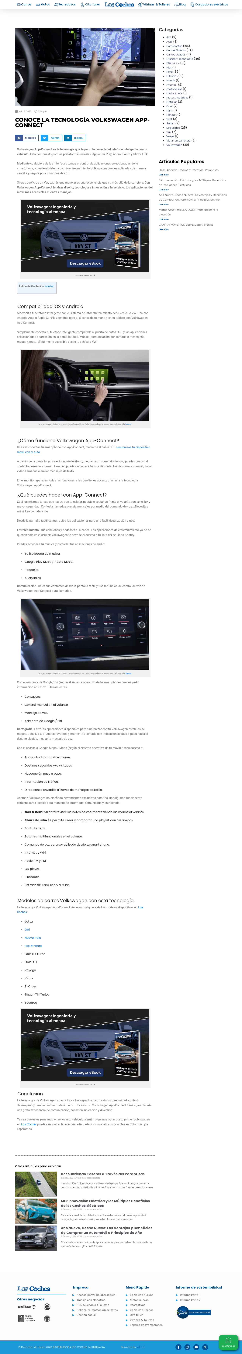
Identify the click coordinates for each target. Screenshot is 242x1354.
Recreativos (65, 4)
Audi (169, 41)
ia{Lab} (141, 1347)
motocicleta (174, 93)
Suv (168, 132)
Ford (169, 71)
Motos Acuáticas (177, 97)
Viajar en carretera (178, 140)
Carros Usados (175, 54)
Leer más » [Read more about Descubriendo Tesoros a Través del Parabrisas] (164, 174)
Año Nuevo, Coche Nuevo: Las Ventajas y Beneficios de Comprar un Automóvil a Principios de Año (106, 1230)
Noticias (171, 102)
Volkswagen (174, 145)
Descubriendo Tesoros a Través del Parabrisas (103, 1174)
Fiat (168, 67)
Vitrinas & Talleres (154, 4)
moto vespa (174, 89)
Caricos (128, 424)
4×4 (168, 37)
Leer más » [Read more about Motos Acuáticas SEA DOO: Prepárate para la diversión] (164, 219)
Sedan (170, 123)
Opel (169, 106)
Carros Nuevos (176, 50)
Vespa (170, 136)
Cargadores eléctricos (209, 4)
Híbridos (172, 76)
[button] (27, 138)
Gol (27, 929)
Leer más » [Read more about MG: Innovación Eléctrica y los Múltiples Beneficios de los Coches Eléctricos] (164, 189)
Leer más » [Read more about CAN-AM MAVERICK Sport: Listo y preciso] (164, 229)
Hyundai (171, 84)
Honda (170, 80)
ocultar (49, 286)
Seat (169, 119)
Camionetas (174, 46)
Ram (169, 110)
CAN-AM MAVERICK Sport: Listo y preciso (186, 224)
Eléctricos (172, 63)
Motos (43, 4)
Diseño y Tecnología (179, 59)
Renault (171, 114)
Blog (180, 4)
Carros (23, 4)
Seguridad (173, 127)
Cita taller (90, 4)
